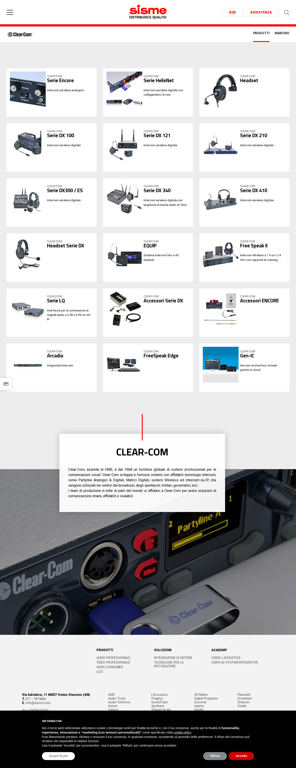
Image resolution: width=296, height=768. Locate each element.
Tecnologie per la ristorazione (180, 679)
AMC (111, 708)
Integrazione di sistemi (184, 672)
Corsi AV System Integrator (246, 677)
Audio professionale (125, 672)
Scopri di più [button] (58, 756)
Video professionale (125, 677)
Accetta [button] (241, 756)
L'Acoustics (159, 708)
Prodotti (261, 33)
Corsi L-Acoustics (237, 672)
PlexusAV (243, 708)
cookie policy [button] (182, 732)
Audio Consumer (121, 681)
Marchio (282, 33)
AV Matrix (201, 708)
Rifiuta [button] (215, 756)
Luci (111, 686)
